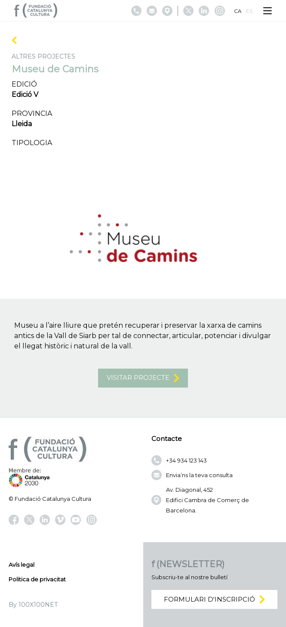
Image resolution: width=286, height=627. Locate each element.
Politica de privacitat (37, 579)
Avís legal (21, 564)
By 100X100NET (33, 604)
